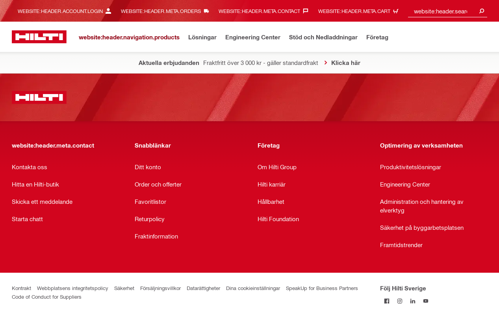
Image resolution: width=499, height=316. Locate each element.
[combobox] (447, 10)
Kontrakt (21, 288)
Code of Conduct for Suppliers (47, 296)
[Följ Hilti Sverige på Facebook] (386, 300)
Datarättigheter (203, 288)
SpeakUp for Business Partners (322, 288)
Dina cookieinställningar (253, 288)
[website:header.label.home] (39, 36)
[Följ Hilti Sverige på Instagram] (399, 300)
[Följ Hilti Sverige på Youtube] (425, 300)
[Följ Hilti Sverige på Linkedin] (412, 300)
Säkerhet (124, 288)
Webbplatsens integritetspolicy (72, 288)
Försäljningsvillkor (160, 288)
